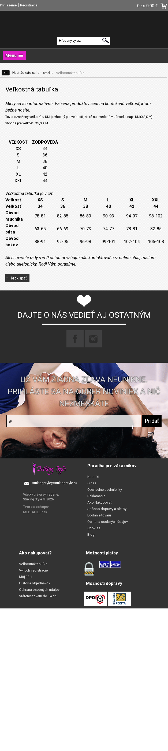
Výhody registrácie (33, 570)
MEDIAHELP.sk (35, 512)
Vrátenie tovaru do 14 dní (38, 596)
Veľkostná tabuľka (33, 564)
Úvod (46, 73)
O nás (91, 483)
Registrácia (29, 5)
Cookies (93, 528)
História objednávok (34, 583)
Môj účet (25, 577)
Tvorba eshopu (35, 507)
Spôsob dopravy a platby (106, 509)
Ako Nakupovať (99, 502)
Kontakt (93, 477)
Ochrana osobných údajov (107, 522)
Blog (91, 534)
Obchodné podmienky (104, 490)
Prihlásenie (8, 5)
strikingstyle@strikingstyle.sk (54, 483)
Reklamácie (96, 496)
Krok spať (19, 278)
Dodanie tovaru (99, 515)
